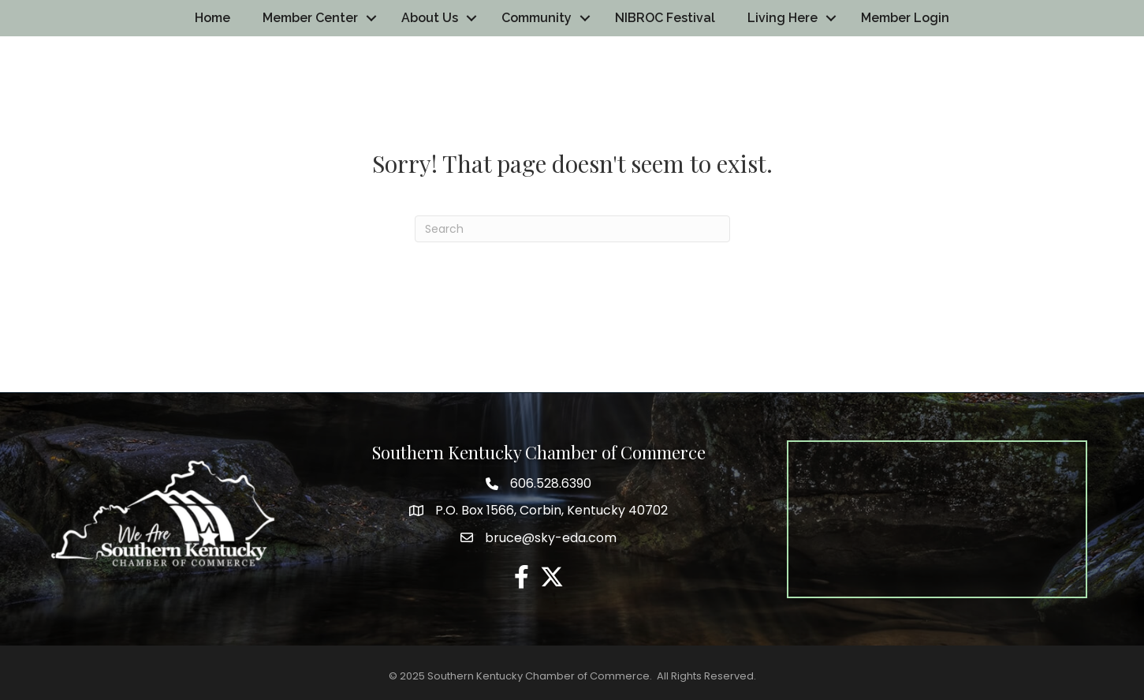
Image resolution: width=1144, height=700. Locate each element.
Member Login (905, 17)
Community (536, 17)
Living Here (782, 17)
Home (212, 17)
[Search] (572, 228)
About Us (429, 17)
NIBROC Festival (665, 17)
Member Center (310, 17)
